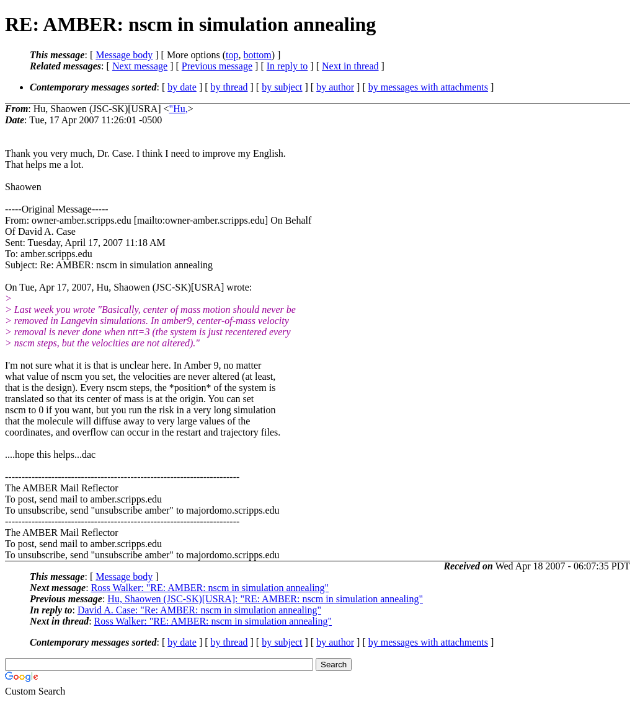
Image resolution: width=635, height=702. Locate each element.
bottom (257, 55)
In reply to (287, 66)
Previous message (217, 66)
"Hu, (178, 108)
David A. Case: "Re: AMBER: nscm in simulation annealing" (199, 610)
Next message (139, 66)
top (232, 55)
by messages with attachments (428, 87)
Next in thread (350, 66)
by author (335, 87)
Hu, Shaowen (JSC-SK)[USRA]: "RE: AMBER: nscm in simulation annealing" (265, 599)
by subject (282, 87)
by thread (229, 87)
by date (182, 87)
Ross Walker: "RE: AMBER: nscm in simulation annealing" (210, 587)
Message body (124, 55)
